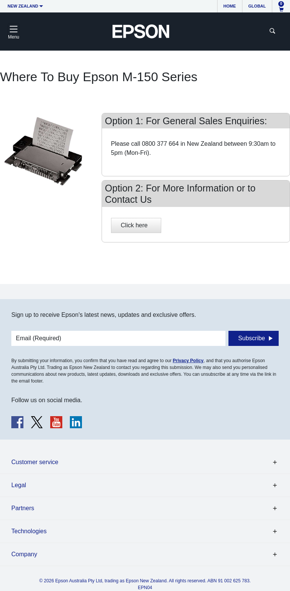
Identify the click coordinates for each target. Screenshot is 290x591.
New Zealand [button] (23, 6)
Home (230, 6)
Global (257, 6)
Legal (18, 485)
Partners (22, 508)
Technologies (28, 531)
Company (24, 554)
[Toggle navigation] (14, 31)
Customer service (34, 462)
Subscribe (251, 338)
